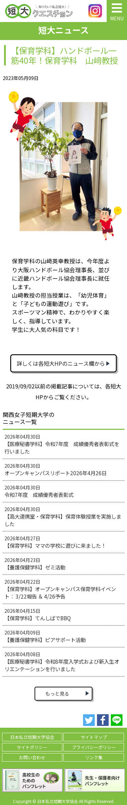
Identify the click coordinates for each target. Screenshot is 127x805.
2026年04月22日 (60, 589)
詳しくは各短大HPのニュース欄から (61, 363)
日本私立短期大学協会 (32, 737)
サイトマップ (94, 737)
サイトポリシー (32, 747)
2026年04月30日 (61, 444)
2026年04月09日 (45, 636)
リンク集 (94, 757)
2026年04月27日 (55, 542)
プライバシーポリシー (94, 747)
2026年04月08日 (61, 661)
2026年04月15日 (37, 614)
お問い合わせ (32, 757)
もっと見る (57, 693)
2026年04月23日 (34, 564)
